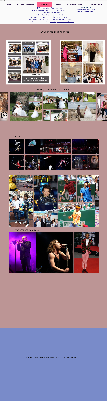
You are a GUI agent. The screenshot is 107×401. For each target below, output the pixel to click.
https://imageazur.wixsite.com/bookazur (62, 22)
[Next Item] (93, 106)
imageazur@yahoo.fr (46, 358)
